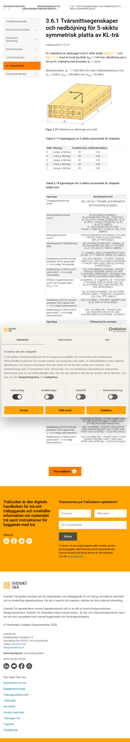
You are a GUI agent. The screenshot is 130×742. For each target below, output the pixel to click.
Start (6, 6)
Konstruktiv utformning (12, 39)
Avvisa (24, 410)
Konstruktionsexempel (17, 29)
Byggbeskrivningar (14, 688)
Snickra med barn (13, 712)
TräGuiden (9, 700)
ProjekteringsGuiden (16, 21)
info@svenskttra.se (13, 647)
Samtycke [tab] (23, 339)
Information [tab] (65, 339)
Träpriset (8, 724)
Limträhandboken (15, 57)
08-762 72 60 (19, 644)
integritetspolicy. (75, 556)
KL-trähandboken (29, 7)
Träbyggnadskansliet (15, 694)
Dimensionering (14, 49)
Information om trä (14, 683)
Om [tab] (107, 339)
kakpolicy (51, 377)
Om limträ (9, 706)
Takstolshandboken (16, 74)
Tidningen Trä (11, 718)
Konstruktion (15, 6)
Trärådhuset (10, 730)
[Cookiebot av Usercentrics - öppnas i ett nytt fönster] (111, 329)
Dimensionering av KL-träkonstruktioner (49, 7)
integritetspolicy (28, 377)
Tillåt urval (65, 410)
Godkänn (106, 410)
